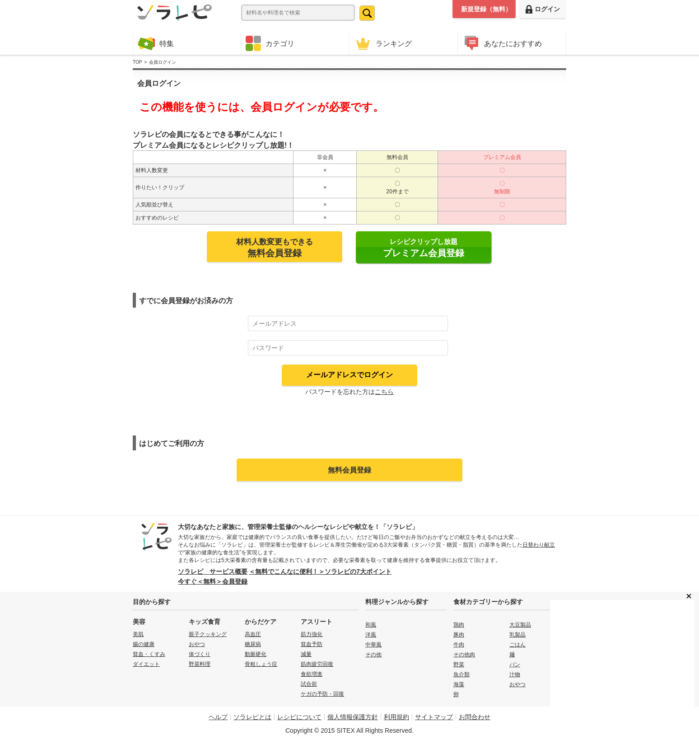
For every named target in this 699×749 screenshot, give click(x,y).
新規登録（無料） (486, 9)
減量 (306, 654)
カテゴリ (270, 43)
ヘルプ (218, 717)
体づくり (199, 654)
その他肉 (464, 654)
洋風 (370, 635)
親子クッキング (208, 634)
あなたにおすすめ (502, 43)
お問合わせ (474, 717)
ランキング (383, 43)
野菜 (458, 664)
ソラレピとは (252, 717)
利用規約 (396, 717)
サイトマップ (434, 717)
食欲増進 (311, 674)
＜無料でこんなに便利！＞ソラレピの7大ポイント (320, 571)
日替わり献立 (538, 545)
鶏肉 (458, 625)
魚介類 (461, 674)
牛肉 (458, 644)
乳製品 (517, 635)
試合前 (309, 684)
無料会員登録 (349, 470)
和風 (370, 625)
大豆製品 (520, 625)
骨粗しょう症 (261, 664)
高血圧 (253, 634)
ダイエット (146, 664)
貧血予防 (311, 644)
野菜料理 (199, 664)
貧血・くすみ (149, 654)
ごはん (517, 644)
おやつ (197, 644)
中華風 (373, 644)
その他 (373, 654)
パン (514, 664)
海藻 (458, 684)
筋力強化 (311, 634)
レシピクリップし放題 (423, 248)
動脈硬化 (255, 654)
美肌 (138, 634)
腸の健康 (143, 644)
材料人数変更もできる (274, 247)
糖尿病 (253, 644)
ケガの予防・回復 (322, 694)
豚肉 (458, 635)
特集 (156, 43)
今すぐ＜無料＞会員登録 (212, 581)
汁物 (514, 674)
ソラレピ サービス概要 (212, 571)
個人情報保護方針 (352, 717)
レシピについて (299, 717)
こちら (384, 391)
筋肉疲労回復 (317, 664)
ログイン (543, 9)
